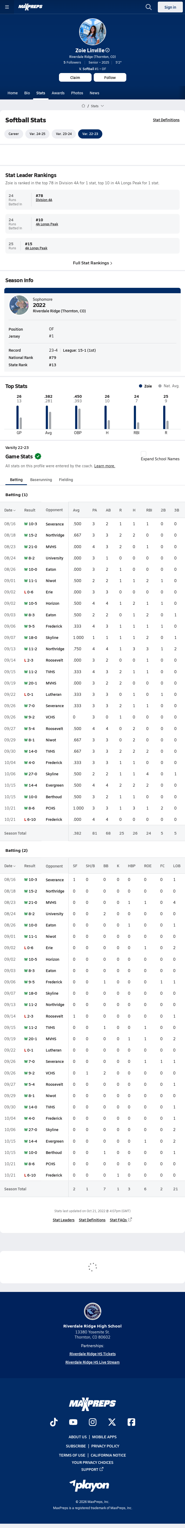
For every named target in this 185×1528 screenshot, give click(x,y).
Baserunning (41, 479)
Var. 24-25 (37, 134)
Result (29, 509)
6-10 (31, 819)
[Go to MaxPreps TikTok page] (54, 1422)
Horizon (52, 603)
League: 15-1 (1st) (79, 349)
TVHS (50, 671)
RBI (149, 509)
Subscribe (76, 1446)
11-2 (33, 648)
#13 (52, 364)
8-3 (32, 614)
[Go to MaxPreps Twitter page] (112, 1422)
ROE (148, 865)
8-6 (32, 808)
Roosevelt (54, 660)
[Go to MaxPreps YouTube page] (73, 1422)
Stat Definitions (166, 119)
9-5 (32, 626)
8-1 (32, 739)
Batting (16, 479)
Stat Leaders (64, 1219)
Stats (40, 92)
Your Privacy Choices (92, 1462)
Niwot (51, 580)
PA (94, 509)
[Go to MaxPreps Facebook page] (131, 1422)
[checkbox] (143, 454)
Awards (58, 92)
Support (92, 1469)
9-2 (32, 717)
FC (162, 865)
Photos (77, 92)
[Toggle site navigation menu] (7, 7)
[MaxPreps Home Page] (83, 106)
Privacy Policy (105, 1446)
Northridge (55, 535)
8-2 (32, 558)
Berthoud (54, 796)
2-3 (30, 660)
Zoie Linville (92, 50)
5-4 (32, 728)
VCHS (50, 717)
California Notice (108, 1455)
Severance (55, 523)
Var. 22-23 (90, 134)
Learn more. (104, 465)
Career (14, 134)
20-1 (33, 683)
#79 (52, 357)
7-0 (32, 705)
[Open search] (149, 7)
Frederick (54, 626)
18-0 (33, 637)
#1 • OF (92, 69)
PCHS (50, 808)
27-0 (33, 773)
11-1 (33, 580)
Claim (75, 77)
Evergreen (55, 785)
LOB (176, 865)
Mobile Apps (104, 1436)
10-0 (33, 569)
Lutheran (53, 694)
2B (163, 509)
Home (13, 92)
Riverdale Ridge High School (92, 1316)
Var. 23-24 (64, 134)
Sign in (170, 7)
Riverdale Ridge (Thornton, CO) (92, 56)
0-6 (30, 591)
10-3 (33, 523)
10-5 (33, 603)
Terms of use (72, 1455)
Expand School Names (160, 456)
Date (10, 509)
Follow (110, 77)
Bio (27, 92)
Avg (76, 509)
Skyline (52, 637)
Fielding (66, 479)
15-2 (33, 535)
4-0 (32, 762)
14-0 (33, 751)
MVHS (51, 546)
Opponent (54, 509)
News (94, 92)
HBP (131, 865)
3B (176, 509)
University (54, 558)
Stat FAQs (121, 1219)
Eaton (51, 569)
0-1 (30, 694)
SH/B (90, 865)
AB (108, 509)
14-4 (33, 785)
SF (75, 865)
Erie (49, 591)
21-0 (33, 546)
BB (105, 865)
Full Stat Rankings (92, 263)
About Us (78, 1436)
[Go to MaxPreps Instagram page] (92, 1422)
